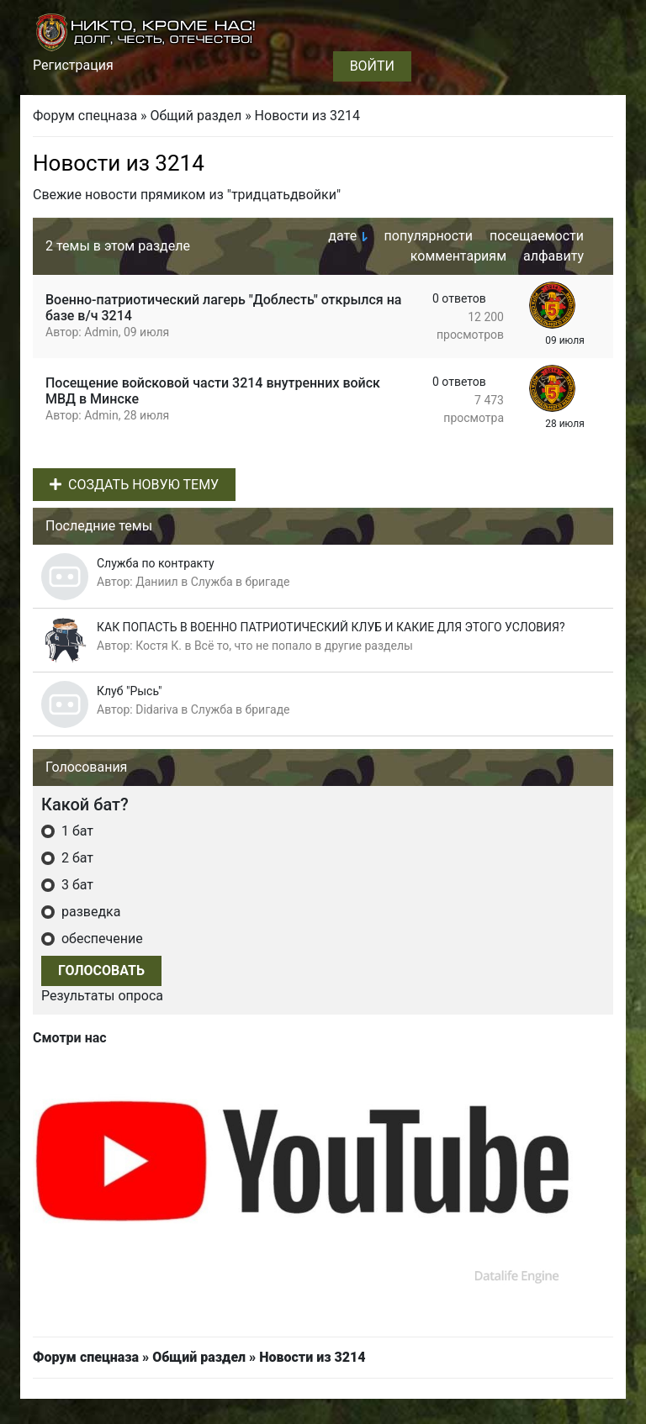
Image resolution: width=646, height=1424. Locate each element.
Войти (372, 66)
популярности (429, 236)
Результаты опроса (102, 996)
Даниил (156, 581)
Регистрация (73, 65)
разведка (89, 912)
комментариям (458, 256)
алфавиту (553, 256)
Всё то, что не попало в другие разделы (303, 645)
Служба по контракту (155, 563)
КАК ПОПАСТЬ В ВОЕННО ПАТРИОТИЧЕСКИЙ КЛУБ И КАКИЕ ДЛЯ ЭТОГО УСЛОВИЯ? (331, 627)
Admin (101, 332)
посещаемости (537, 236)
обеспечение (100, 939)
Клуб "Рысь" (129, 691)
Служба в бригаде (240, 581)
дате (342, 236)
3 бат (75, 885)
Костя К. (158, 645)
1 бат (75, 831)
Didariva (156, 709)
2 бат (75, 858)
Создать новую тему (134, 485)
